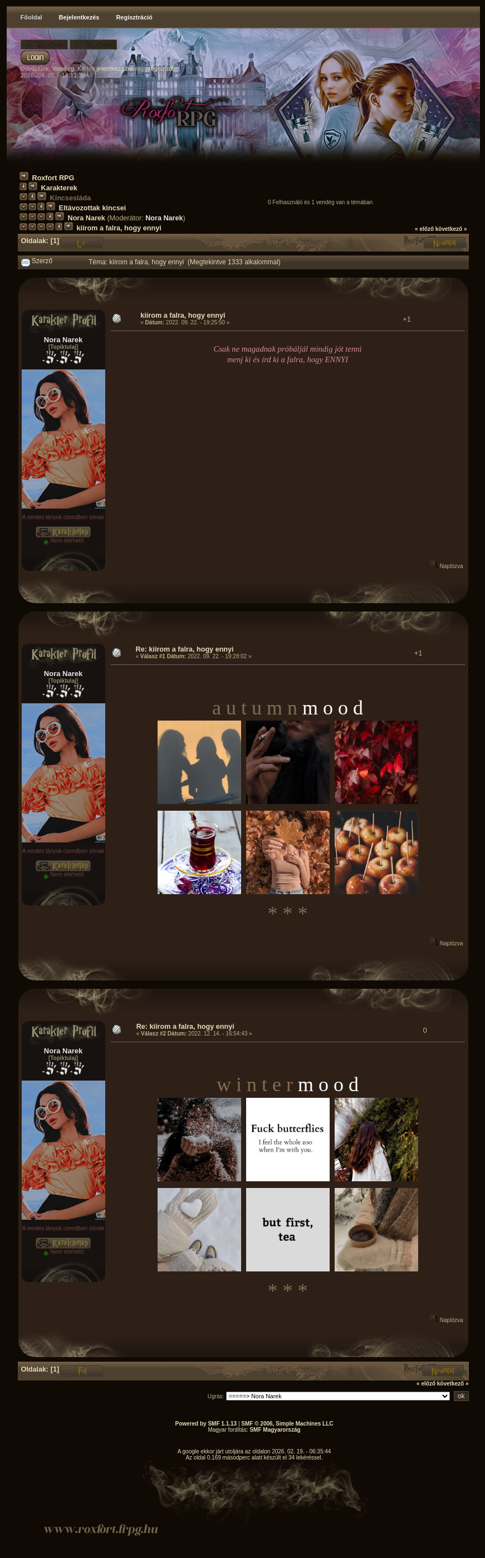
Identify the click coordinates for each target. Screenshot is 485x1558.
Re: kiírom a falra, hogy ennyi (185, 649)
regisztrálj (162, 68)
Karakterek (59, 188)
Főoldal (31, 17)
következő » (451, 229)
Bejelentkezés (79, 17)
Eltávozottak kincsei (92, 208)
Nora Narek (86, 218)
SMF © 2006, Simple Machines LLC (287, 1424)
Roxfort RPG (53, 178)
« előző (424, 229)
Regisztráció (134, 17)
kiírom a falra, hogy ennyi (119, 228)
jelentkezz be (114, 68)
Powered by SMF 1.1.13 (206, 1424)
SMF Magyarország (274, 1430)
